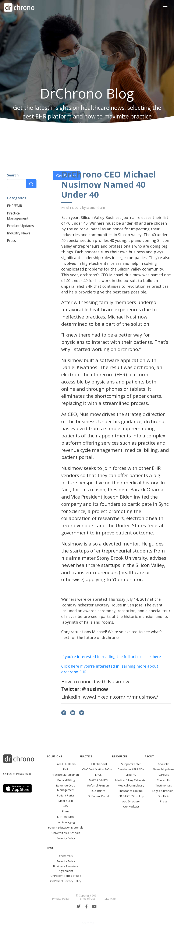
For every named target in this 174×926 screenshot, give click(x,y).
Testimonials (164, 785)
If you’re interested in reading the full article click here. (111, 656)
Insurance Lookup (131, 791)
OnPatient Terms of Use (65, 876)
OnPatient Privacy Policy (65, 881)
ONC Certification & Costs (98, 769)
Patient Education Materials (65, 827)
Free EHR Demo (66, 764)
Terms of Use (87, 899)
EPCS (98, 775)
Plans (65, 811)
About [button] (149, 756)
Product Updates (20, 225)
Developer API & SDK (131, 769)
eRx (65, 806)
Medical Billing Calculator (131, 780)
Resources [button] (119, 756)
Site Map (110, 899)
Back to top (87, 923)
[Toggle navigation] (165, 7)
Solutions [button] (54, 756)
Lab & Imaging (66, 822)
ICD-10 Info (98, 791)
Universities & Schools (66, 833)
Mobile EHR (65, 801)
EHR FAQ (131, 775)
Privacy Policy (61, 899)
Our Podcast (131, 806)
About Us (164, 764)
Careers (164, 775)
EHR (65, 769)
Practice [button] (85, 756)
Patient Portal (65, 795)
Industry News (18, 233)
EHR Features (65, 817)
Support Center (131, 764)
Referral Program (98, 785)
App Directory (131, 801)
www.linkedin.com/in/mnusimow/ (120, 696)
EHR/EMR (14, 205)
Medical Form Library (131, 785)
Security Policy (66, 838)
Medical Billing (66, 780)
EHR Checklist (98, 764)
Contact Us (164, 780)
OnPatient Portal (98, 796)
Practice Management (66, 775)
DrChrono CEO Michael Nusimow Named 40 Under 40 (108, 184)
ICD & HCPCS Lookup (131, 796)
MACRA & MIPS (98, 780)
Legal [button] (51, 848)
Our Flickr (164, 796)
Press (11, 240)
